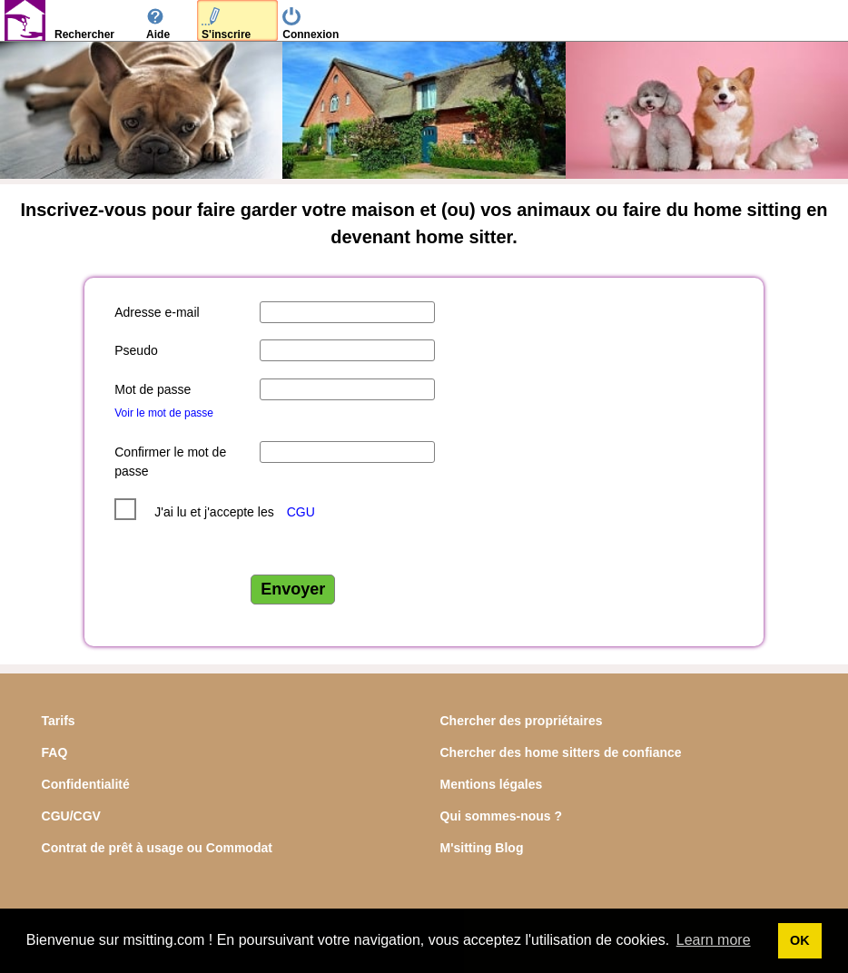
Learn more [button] (713, 940)
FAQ (55, 752)
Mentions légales (491, 784)
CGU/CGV (71, 816)
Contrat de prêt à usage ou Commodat (157, 847)
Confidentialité (86, 784)
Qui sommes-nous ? (501, 816)
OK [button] (800, 940)
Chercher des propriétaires (521, 720)
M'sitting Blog (482, 847)
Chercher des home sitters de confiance (561, 752)
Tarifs (58, 720)
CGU (301, 512)
